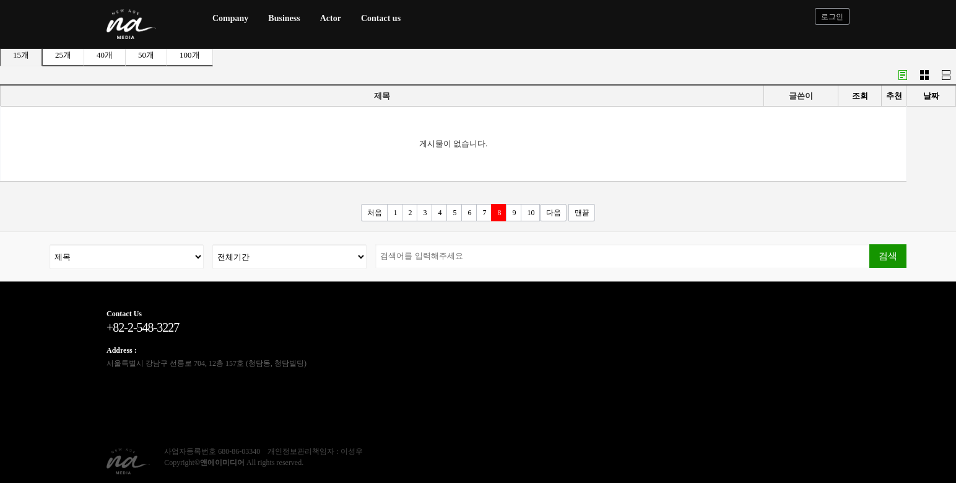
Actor (330, 18)
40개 (105, 55)
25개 (63, 55)
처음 (374, 212)
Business (284, 18)
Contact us (381, 18)
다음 (553, 212)
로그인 (832, 16)
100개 (190, 55)
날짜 (931, 95)
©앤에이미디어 (219, 462)
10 (530, 212)
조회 (860, 95)
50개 (146, 55)
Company (230, 18)
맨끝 (582, 212)
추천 (894, 95)
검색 (888, 255)
